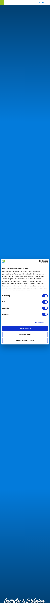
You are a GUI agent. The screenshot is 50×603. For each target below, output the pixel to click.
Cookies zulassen (25, 328)
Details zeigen (39, 322)
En (43, 3)
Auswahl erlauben (25, 334)
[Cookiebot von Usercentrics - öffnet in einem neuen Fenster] (39, 261)
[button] (2, 2)
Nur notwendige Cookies (25, 340)
